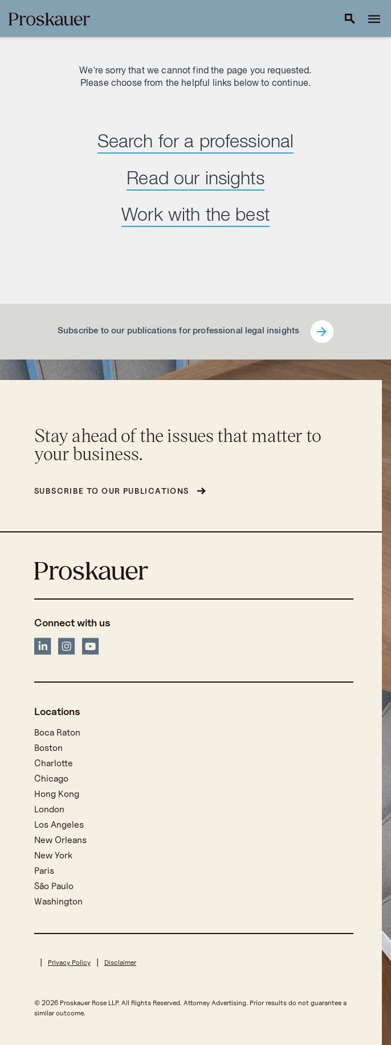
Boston (48, 747)
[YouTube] (90, 648)
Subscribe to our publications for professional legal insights (178, 331)
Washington (58, 901)
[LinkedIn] (42, 648)
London (49, 809)
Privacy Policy (69, 962)
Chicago (51, 778)
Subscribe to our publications (111, 490)
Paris (44, 870)
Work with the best (195, 217)
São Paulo (54, 886)
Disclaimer (120, 962)
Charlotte (53, 763)
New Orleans (60, 840)
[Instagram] (66, 648)
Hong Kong (56, 793)
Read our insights (195, 180)
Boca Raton (57, 732)
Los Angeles (59, 824)
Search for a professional (195, 143)
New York (53, 855)
